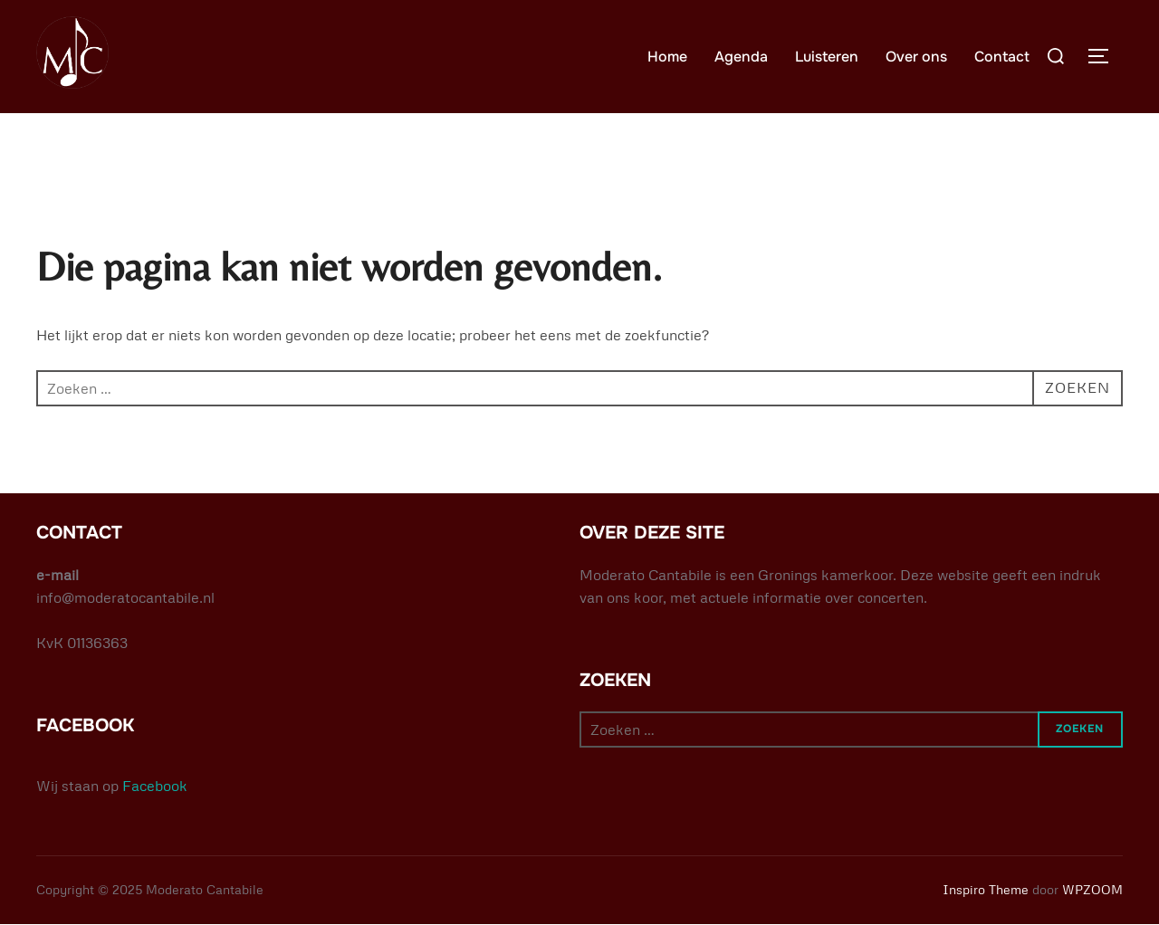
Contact (1002, 56)
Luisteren (826, 56)
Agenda (741, 56)
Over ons (916, 56)
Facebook (154, 786)
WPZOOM (1092, 889)
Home (667, 56)
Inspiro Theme (986, 889)
